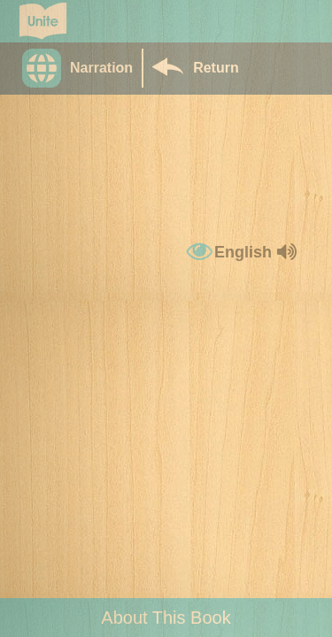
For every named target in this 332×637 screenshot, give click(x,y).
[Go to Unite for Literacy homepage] (43, 21)
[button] (82, 68)
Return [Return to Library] (216, 67)
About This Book (165, 617)
